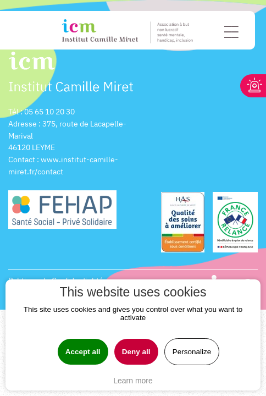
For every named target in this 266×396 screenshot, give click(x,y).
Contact (21, 159)
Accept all (83, 352)
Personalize (192, 352)
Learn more (133, 380)
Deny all (136, 352)
